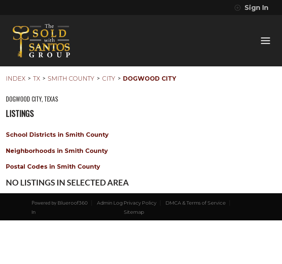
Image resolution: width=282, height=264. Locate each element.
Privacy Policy (140, 203)
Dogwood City (149, 78)
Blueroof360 (73, 203)
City (108, 78)
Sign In (251, 7)
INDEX (15, 78)
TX (36, 78)
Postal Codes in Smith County (53, 166)
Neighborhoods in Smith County (57, 150)
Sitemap (134, 212)
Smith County (71, 78)
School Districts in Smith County (57, 134)
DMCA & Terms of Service (196, 203)
